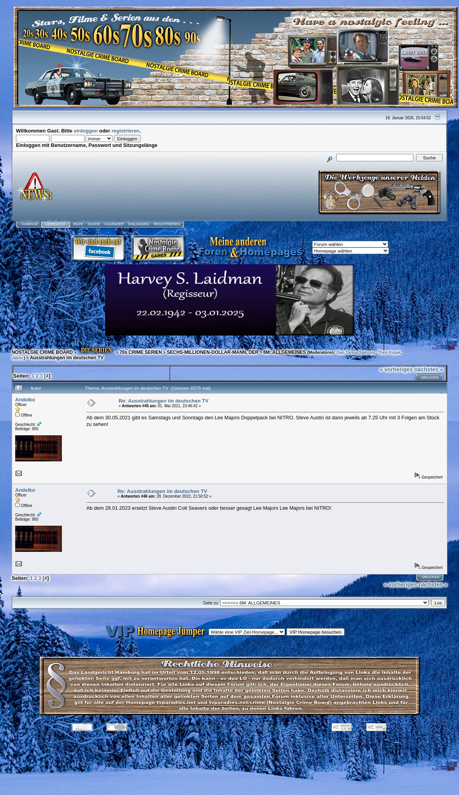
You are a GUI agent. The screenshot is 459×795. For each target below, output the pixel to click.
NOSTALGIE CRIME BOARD (42, 352)
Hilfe (78, 224)
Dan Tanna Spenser (355, 352)
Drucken (430, 378)
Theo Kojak (389, 352)
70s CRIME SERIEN (141, 352)
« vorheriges (396, 369)
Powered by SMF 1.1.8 (197, 728)
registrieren (126, 131)
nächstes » (428, 369)
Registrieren (167, 224)
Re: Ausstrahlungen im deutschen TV (164, 401)
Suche (94, 224)
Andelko (25, 400)
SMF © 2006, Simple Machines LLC (251, 728)
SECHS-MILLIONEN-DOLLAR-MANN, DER (212, 352)
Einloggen (138, 224)
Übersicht (55, 224)
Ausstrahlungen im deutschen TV (67, 357)
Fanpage (30, 224)
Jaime (18, 357)
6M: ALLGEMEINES (284, 352)
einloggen (86, 131)
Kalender (114, 224)
